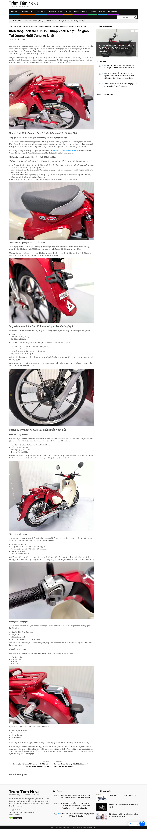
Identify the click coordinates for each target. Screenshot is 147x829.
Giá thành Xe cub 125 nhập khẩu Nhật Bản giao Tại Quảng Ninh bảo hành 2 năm (71, 765)
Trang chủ (13, 11)
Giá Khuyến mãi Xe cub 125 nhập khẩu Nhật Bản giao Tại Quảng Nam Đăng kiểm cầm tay (31, 765)
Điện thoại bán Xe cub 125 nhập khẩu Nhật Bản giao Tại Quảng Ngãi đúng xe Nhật (58, 26)
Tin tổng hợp (23, 26)
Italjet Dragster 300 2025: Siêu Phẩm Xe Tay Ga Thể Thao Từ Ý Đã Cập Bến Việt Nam (61, 21)
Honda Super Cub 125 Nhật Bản (66, 150)
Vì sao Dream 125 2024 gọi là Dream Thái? (123, 795)
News (23, 3)
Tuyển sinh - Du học (55, 11)
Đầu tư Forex (112, 11)
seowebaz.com (91, 827)
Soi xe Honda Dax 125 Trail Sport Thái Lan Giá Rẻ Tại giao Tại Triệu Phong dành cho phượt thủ (116, 48)
